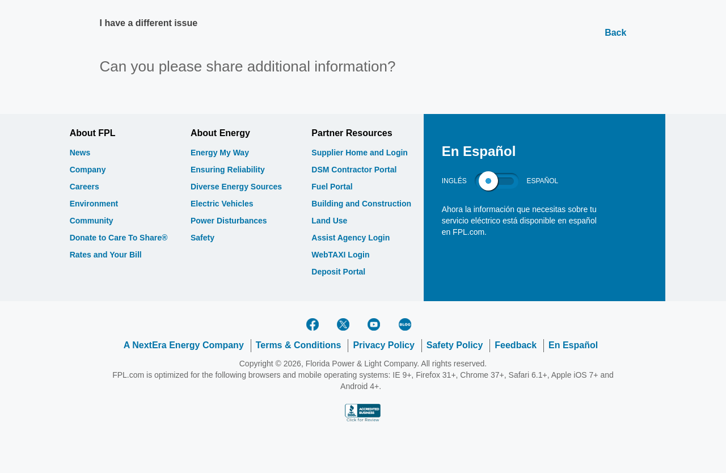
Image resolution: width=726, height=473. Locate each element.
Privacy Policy (384, 345)
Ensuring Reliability (228, 169)
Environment (94, 203)
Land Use (329, 220)
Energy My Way (220, 152)
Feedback (516, 345)
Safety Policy (455, 345)
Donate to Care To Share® (119, 237)
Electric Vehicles (222, 203)
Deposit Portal (338, 271)
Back (615, 32)
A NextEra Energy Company (184, 345)
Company (88, 169)
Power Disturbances (229, 220)
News (80, 152)
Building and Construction (361, 203)
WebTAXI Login (340, 254)
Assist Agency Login (350, 237)
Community (91, 220)
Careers (84, 186)
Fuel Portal (331, 186)
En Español (573, 345)
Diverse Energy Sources (236, 186)
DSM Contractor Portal (353, 169)
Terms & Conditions (298, 345)
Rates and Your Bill (106, 254)
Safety (202, 237)
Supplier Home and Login (359, 152)
